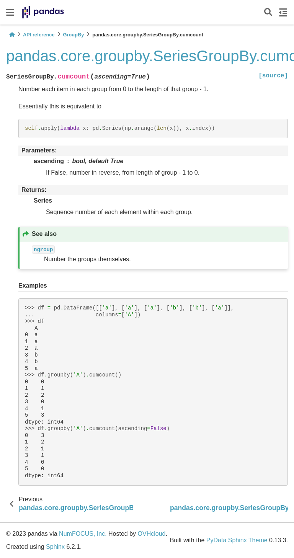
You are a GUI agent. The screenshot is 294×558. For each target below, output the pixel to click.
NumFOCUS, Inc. (82, 533)
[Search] (268, 12)
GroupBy (73, 35)
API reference (39, 35)
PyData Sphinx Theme (237, 540)
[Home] (12, 35)
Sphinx (55, 546)
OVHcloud (152, 533)
